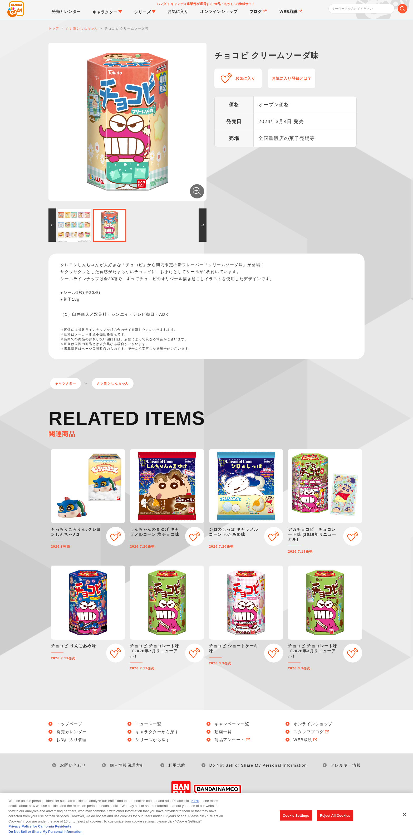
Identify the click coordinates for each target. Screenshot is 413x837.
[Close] (404, 821)
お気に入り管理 (71, 740)
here (195, 807)
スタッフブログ (311, 732)
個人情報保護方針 (127, 765)
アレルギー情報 (346, 765)
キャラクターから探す (157, 732)
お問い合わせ (73, 765)
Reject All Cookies (335, 822)
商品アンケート (232, 740)
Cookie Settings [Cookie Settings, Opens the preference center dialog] (296, 822)
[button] (52, 225)
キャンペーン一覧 (231, 724)
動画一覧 (223, 732)
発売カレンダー (71, 732)
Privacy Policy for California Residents (39, 833)
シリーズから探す (152, 740)
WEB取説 (305, 740)
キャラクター (65, 383)
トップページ (69, 724)
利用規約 (177, 765)
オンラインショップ (313, 724)
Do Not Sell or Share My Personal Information (258, 765)
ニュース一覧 (148, 724)
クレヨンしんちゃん (113, 383)
